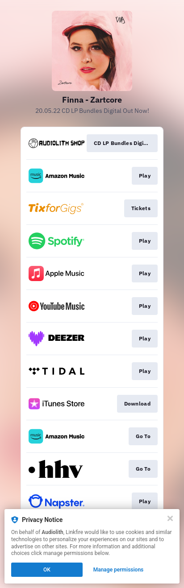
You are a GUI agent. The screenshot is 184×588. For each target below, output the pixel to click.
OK (46, 570)
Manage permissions (118, 570)
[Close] (170, 518)
